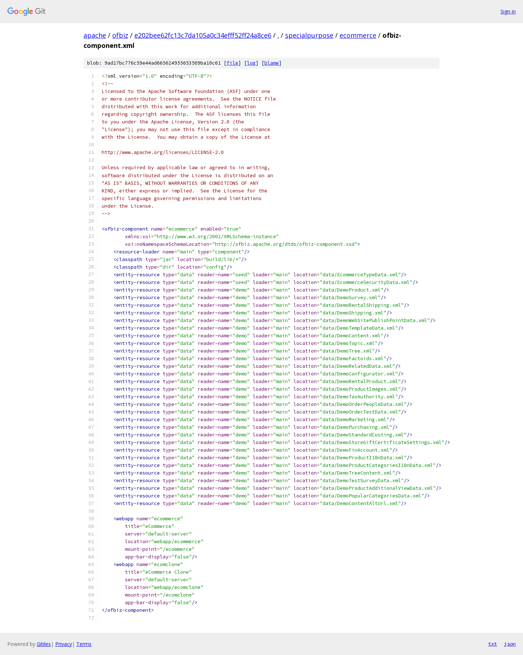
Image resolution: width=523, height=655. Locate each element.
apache (95, 35)
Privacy (63, 643)
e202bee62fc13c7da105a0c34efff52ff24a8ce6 (202, 35)
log (251, 63)
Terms (84, 643)
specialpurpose (309, 35)
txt (492, 643)
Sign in (508, 11)
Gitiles (44, 643)
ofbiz (120, 35)
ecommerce (358, 35)
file (232, 63)
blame (271, 63)
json (510, 643)
